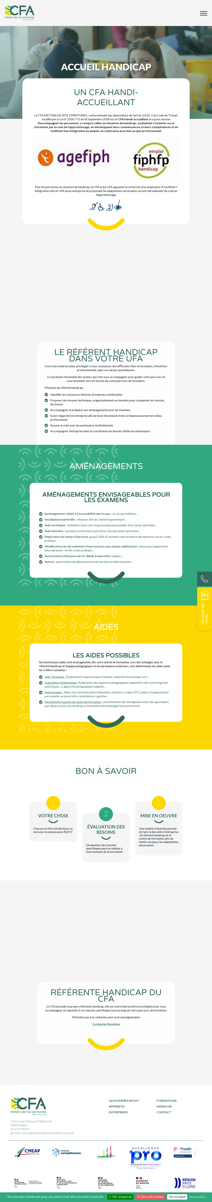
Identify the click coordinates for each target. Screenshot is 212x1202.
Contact (164, 1112)
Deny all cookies (150, 1197)
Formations (167, 1100)
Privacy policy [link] (197, 1196)
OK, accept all (120, 1197)
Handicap (164, 1106)
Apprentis (117, 1106)
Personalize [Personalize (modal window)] (177, 1197)
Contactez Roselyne (106, 987)
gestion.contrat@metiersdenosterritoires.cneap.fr (42, 1133)
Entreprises (118, 1112)
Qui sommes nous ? (124, 1100)
